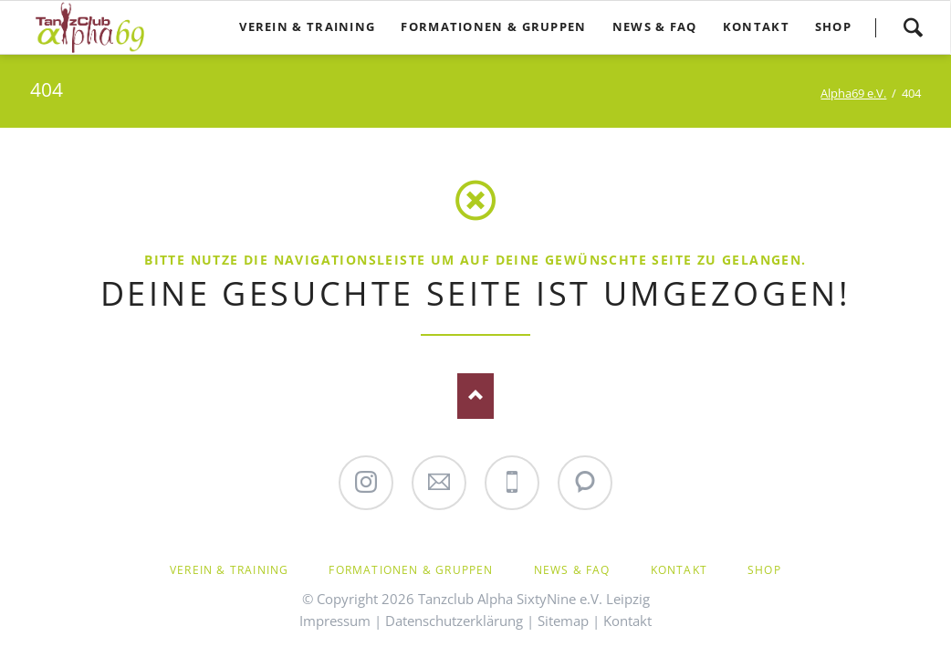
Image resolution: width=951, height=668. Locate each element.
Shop (764, 570)
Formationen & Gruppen (411, 570)
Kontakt (679, 570)
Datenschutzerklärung (454, 620)
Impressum (335, 620)
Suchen (912, 27)
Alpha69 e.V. (853, 93)
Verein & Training (229, 570)
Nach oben (475, 396)
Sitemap (563, 620)
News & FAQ (572, 570)
